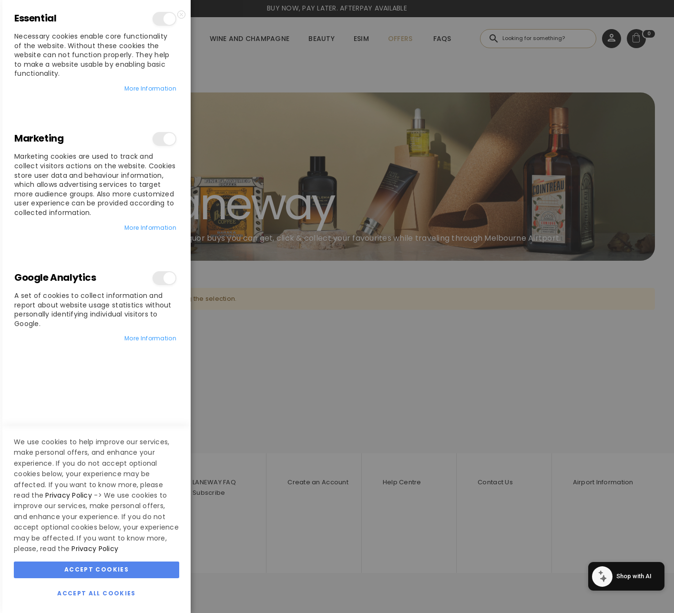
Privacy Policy (68, 495)
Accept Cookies (96, 569)
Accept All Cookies (96, 593)
